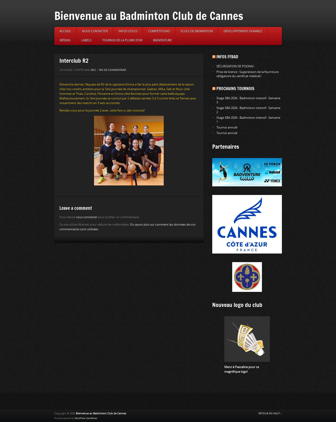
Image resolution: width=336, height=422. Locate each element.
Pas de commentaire (112, 70)
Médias (65, 40)
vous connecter (86, 217)
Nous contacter (95, 31)
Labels (86, 40)
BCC (93, 70)
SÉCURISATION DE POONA (234, 66)
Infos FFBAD (227, 56)
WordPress (80, 418)
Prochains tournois (235, 88)
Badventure (162, 40)
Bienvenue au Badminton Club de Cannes (148, 15)
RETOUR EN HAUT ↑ (270, 413)
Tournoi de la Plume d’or (122, 40)
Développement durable (243, 31)
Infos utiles (127, 31)
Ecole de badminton (197, 31)
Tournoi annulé (226, 127)
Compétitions (159, 31)
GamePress (91, 418)
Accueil (65, 31)
